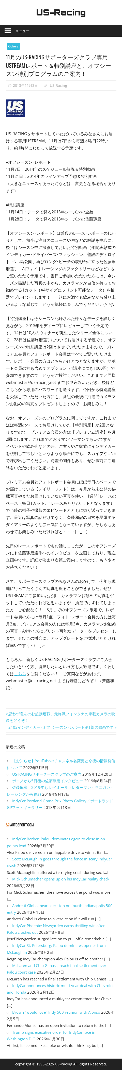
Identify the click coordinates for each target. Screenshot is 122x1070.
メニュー (22, 30)
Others (13, 46)
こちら (20, 673)
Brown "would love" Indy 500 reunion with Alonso (56, 1012)
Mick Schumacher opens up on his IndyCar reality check (60, 878)
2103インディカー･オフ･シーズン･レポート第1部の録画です (61, 727)
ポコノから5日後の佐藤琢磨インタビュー (47, 780)
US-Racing (61, 12)
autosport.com (22, 824)
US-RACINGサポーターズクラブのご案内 (46, 774)
